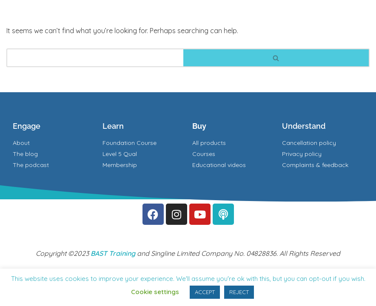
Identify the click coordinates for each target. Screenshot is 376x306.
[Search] (94, 57)
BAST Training (113, 253)
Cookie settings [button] (155, 292)
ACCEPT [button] (205, 292)
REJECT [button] (239, 292)
